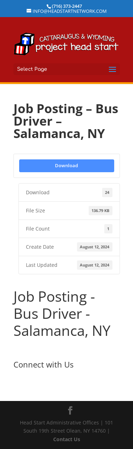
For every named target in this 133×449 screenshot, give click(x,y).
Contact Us (66, 439)
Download (66, 165)
